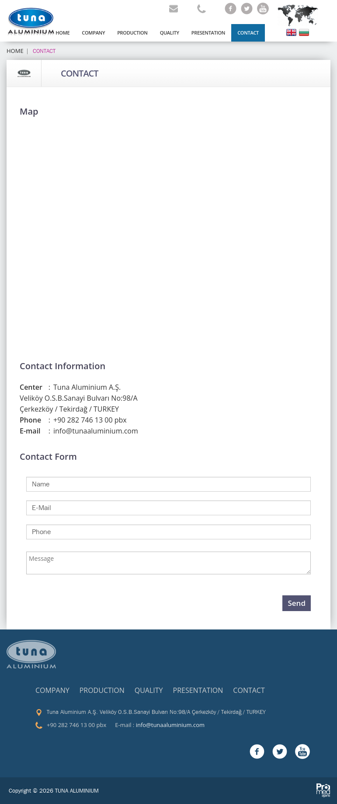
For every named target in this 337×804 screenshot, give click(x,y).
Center (35, 387)
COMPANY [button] (93, 32)
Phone (35, 420)
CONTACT (79, 73)
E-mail (35, 431)
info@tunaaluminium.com (170, 725)
